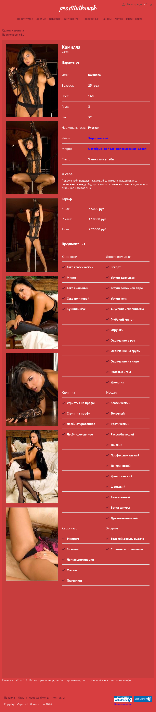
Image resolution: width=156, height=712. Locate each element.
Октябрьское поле (101, 149)
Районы (107, 19)
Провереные (91, 19)
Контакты (59, 697)
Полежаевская (126, 149)
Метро (119, 19)
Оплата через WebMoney (33, 697)
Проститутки (25, 19)
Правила (9, 697)
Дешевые (54, 19)
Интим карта (134, 19)
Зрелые (41, 19)
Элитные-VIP (71, 19)
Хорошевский (98, 138)
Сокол (142, 149)
